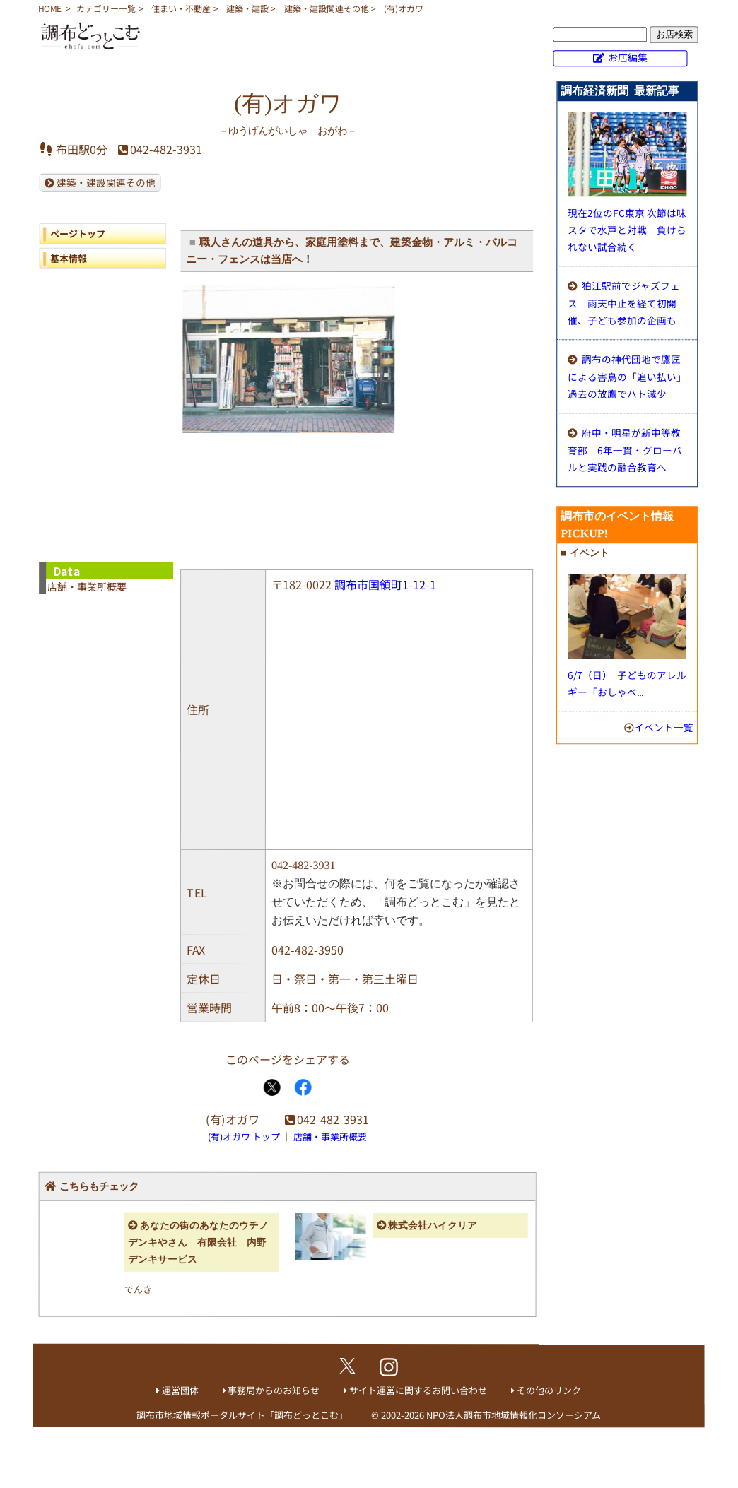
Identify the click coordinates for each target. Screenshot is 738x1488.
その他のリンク (549, 1390)
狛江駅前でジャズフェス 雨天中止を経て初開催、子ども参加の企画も (624, 302)
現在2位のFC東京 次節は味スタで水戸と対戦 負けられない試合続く (627, 230)
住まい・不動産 (181, 8)
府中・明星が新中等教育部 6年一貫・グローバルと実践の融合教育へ (625, 449)
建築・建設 (247, 8)
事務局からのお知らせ (274, 1390)
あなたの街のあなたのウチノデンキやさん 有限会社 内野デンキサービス (198, 1242)
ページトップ (77, 233)
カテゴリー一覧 (106, 8)
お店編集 (628, 57)
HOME (50, 8)
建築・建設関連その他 (326, 8)
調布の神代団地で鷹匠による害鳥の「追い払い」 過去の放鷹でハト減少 (629, 376)
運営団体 (180, 1390)
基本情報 (68, 258)
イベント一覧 (663, 727)
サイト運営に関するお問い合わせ (418, 1390)
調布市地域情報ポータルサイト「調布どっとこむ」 (242, 1415)
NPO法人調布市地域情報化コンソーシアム (513, 1415)
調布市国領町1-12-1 (385, 584)
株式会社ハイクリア (432, 1225)
